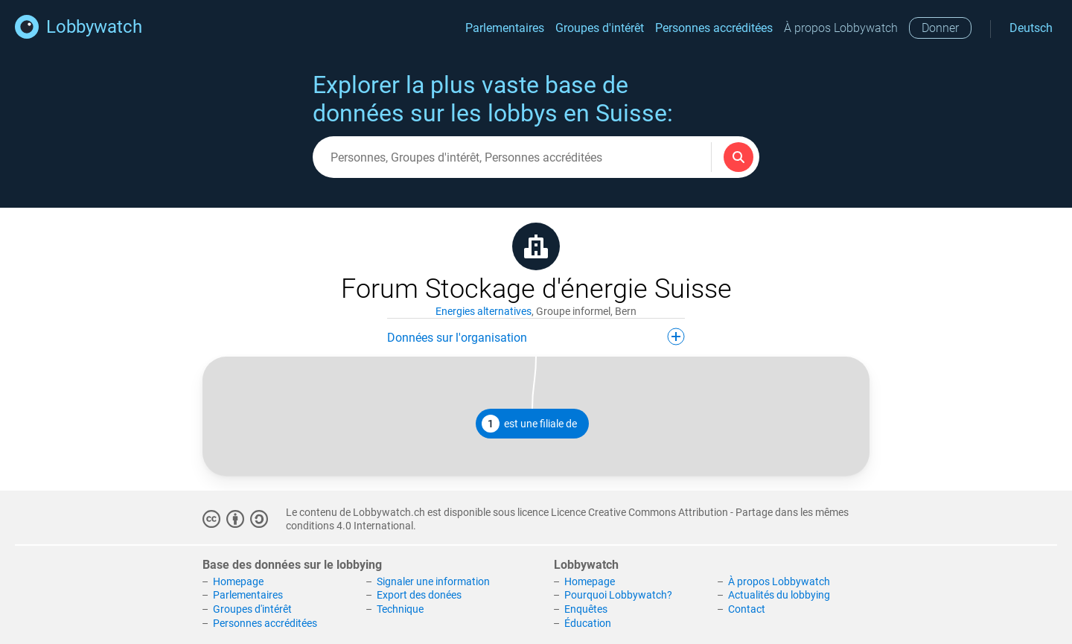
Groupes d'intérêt (599, 28)
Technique (400, 609)
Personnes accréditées (714, 28)
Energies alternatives (484, 311)
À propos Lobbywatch (841, 28)
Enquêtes (585, 609)
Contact (746, 609)
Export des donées (419, 595)
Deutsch (1031, 28)
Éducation (587, 623)
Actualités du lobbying (779, 595)
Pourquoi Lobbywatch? (618, 595)
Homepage (238, 581)
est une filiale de (529, 424)
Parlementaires (504, 28)
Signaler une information (433, 581)
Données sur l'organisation (536, 336)
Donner (940, 28)
